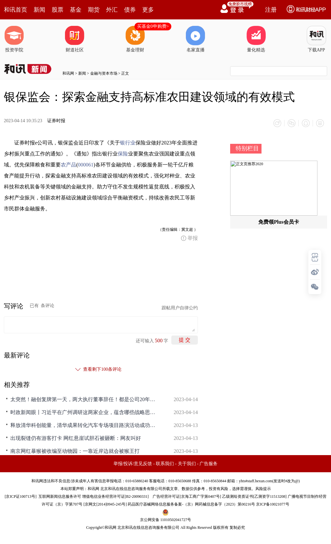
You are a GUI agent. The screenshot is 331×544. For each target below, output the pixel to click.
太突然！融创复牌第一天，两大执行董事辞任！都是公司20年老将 (84, 399)
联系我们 (165, 463)
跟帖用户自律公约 (180, 307)
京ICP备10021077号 (272, 504)
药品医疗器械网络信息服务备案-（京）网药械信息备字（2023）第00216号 (191, 504)
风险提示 (263, 488)
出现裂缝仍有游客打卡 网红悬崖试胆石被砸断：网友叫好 (75, 438)
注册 (271, 9)
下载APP (316, 39)
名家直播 (195, 39)
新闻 (39, 9)
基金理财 (135, 39)
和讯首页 (15, 9)
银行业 (127, 142)
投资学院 (14, 39)
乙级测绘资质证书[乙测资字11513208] (254, 496)
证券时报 (56, 120)
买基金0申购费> (153, 26)
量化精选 (256, 39)
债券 (130, 9)
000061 (85, 164)
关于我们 (187, 463)
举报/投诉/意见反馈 (132, 463)
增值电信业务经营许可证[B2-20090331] (115, 496)
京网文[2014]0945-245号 (105, 504)
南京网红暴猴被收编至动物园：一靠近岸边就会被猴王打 (75, 451)
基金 (75, 9)
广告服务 (208, 463)
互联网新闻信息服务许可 (59, 496)
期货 (94, 9)
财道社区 (74, 39)
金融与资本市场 (103, 73)
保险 (123, 153)
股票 (57, 9)
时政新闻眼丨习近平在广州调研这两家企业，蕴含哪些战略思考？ (84, 412)
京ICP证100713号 (20, 496)
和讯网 (68, 73)
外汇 (112, 9)
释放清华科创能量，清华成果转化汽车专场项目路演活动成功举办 (84, 425)
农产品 (68, 164)
